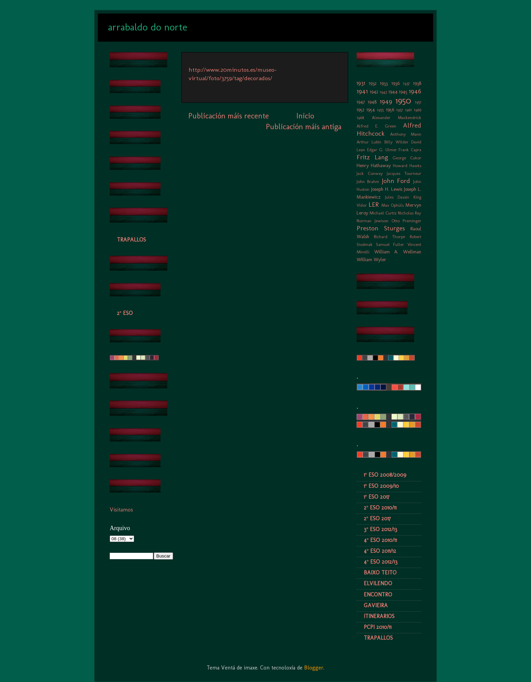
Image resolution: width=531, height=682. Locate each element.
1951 (418, 102)
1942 (374, 92)
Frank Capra (410, 149)
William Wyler (371, 259)
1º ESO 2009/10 (381, 486)
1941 (362, 91)
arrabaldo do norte (147, 27)
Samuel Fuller (390, 244)
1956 (390, 110)
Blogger (313, 667)
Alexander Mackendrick (397, 117)
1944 (393, 92)
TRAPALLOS (131, 239)
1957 (399, 109)
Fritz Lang (372, 157)
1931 (361, 83)
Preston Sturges (381, 228)
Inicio (305, 115)
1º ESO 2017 (376, 497)
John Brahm (368, 181)
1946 (415, 91)
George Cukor (406, 157)
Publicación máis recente (228, 115)
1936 (395, 83)
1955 (380, 109)
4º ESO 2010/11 (380, 540)
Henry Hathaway (374, 165)
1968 (360, 117)
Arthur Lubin (369, 141)
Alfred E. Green (376, 126)
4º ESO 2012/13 (381, 562)
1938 (417, 83)
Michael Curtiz (383, 212)
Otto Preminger (406, 220)
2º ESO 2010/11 (380, 507)
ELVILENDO (378, 583)
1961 (408, 109)
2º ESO (125, 313)
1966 (417, 109)
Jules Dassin (397, 197)
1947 (361, 102)
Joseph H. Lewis (386, 189)
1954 (370, 110)
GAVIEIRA (376, 605)
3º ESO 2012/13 (380, 529)
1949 (386, 101)
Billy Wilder (396, 141)
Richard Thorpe (389, 236)
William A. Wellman (397, 252)
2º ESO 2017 (377, 518)
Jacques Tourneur (404, 173)
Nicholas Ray (409, 212)
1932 (373, 83)
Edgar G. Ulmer (382, 149)
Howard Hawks (407, 165)
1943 (383, 91)
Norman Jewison (372, 220)
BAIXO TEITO (380, 572)
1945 (403, 92)
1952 (360, 110)
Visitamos (121, 509)
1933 (384, 83)
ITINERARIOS (379, 616)
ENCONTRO (378, 594)
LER (373, 204)
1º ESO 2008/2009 (385, 475)
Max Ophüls (392, 205)
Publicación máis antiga (303, 126)
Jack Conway (370, 173)
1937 (406, 83)
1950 (403, 100)
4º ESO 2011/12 (380, 551)
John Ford (396, 181)
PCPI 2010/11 (377, 627)
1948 (372, 102)
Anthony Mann (406, 134)
